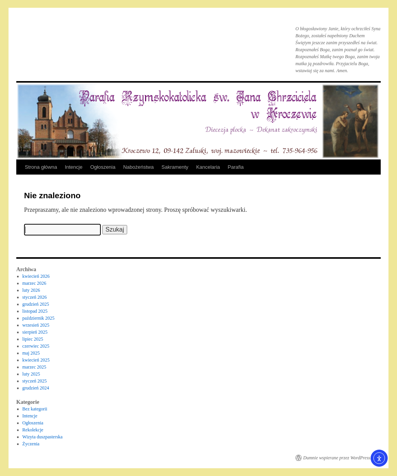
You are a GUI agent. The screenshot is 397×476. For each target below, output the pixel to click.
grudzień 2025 (35, 304)
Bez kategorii (34, 409)
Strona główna (41, 167)
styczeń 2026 (34, 297)
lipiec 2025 (32, 339)
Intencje (74, 167)
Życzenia (31, 444)
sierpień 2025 (35, 332)
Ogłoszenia (103, 167)
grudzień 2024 (35, 388)
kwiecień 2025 (36, 360)
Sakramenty (175, 167)
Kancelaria (208, 167)
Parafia (235, 167)
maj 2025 (31, 353)
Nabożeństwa (138, 167)
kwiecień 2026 (36, 276)
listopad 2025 (35, 311)
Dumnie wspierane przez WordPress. (337, 457)
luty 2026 (31, 290)
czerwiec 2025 (36, 346)
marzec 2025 (34, 367)
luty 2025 (31, 374)
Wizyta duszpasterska (42, 437)
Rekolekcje (32, 430)
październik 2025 (38, 318)
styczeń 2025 (34, 381)
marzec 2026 (34, 283)
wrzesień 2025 (36, 325)
